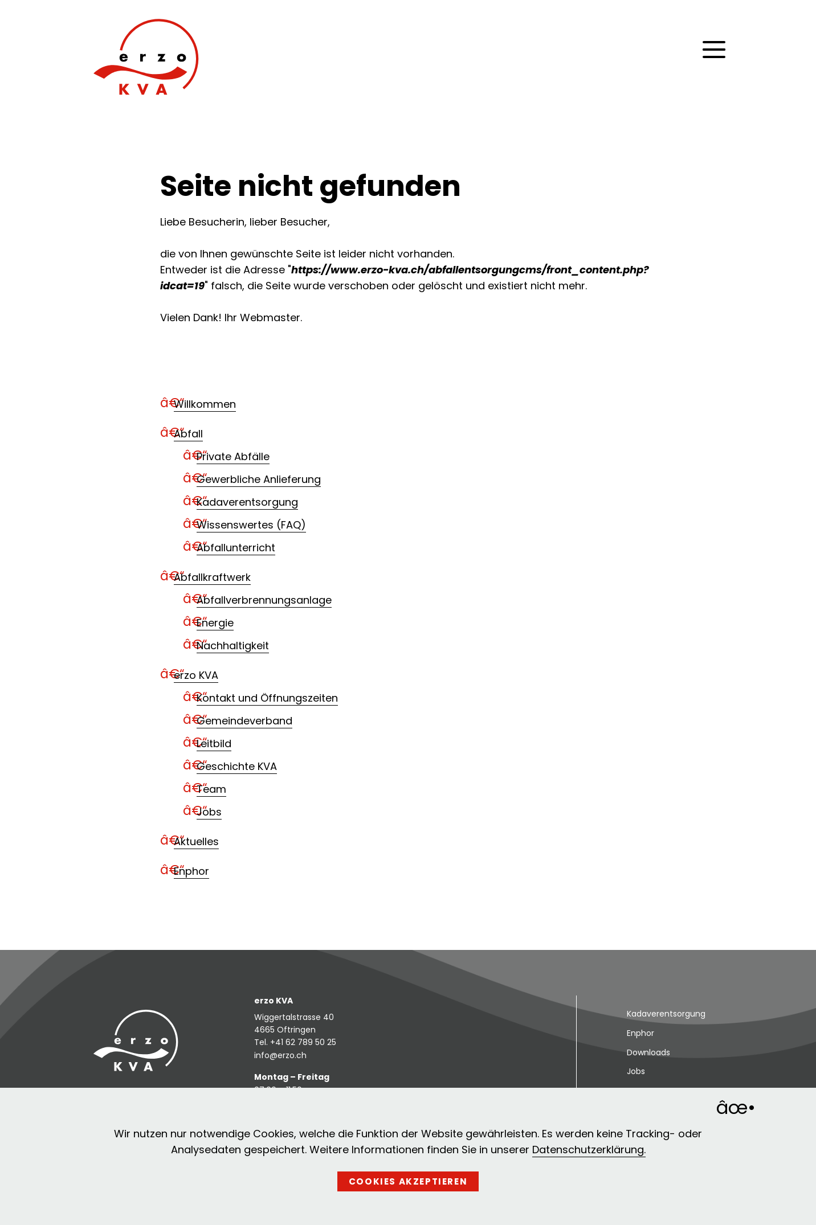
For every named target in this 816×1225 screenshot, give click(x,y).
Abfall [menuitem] (188, 434)
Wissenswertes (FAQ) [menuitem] (251, 525)
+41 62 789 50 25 (303, 1042)
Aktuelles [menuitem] (196, 841)
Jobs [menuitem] (209, 812)
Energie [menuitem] (215, 623)
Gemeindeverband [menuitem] (244, 721)
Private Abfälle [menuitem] (233, 456)
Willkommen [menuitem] (205, 404)
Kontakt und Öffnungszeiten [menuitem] (267, 698)
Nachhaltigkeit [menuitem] (233, 645)
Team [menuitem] (211, 789)
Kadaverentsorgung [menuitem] (247, 502)
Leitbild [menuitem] (214, 743)
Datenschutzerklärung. (589, 1149)
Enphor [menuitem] (191, 871)
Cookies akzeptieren (408, 1181)
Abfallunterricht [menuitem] (236, 547)
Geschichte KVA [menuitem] (237, 766)
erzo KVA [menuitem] (196, 675)
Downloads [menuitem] (648, 1052)
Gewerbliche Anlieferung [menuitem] (259, 479)
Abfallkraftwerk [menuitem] (212, 577)
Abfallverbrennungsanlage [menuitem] (264, 600)
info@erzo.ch (280, 1055)
